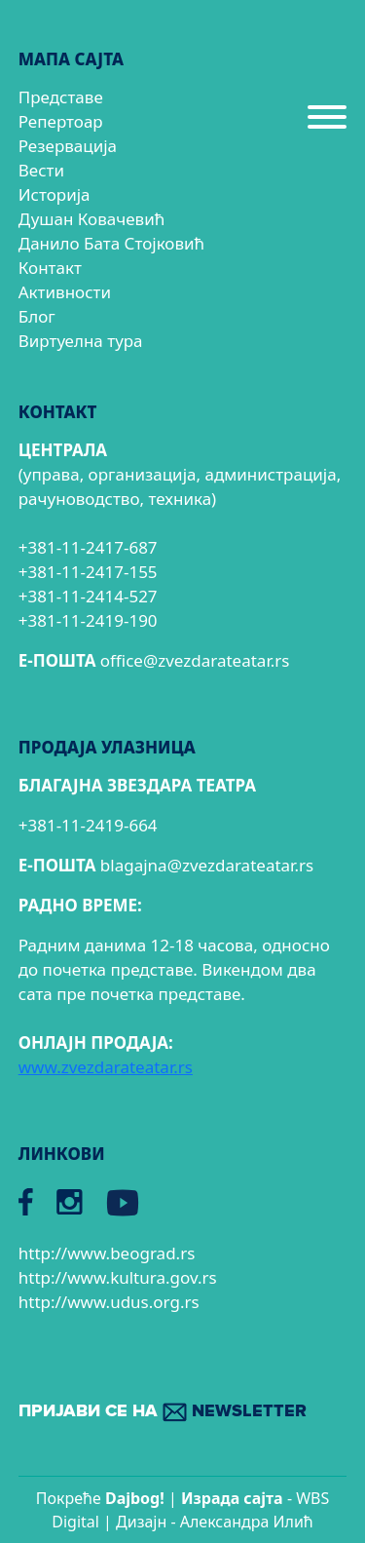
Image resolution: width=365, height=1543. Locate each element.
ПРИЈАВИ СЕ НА (162, 1412)
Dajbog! (134, 1498)
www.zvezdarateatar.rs (105, 1067)
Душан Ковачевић (91, 219)
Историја (54, 194)
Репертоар (60, 121)
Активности (64, 292)
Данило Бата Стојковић (111, 243)
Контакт (50, 267)
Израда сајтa (232, 1498)
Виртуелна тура (80, 340)
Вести (41, 170)
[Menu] (327, 124)
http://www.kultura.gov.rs (117, 1277)
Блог (36, 316)
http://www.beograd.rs (107, 1253)
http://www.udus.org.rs (109, 1302)
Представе (60, 97)
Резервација (67, 146)
